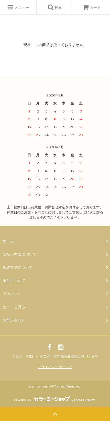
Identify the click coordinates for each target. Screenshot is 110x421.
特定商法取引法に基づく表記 (76, 357)
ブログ (17, 357)
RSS (30, 357)
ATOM (45, 357)
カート (91, 7)
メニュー (18, 7)
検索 (55, 7)
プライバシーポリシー (55, 367)
